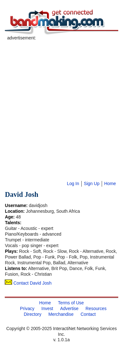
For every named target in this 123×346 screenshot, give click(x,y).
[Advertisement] (60, 101)
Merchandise (60, 314)
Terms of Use (71, 302)
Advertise (69, 308)
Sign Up (91, 183)
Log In (73, 183)
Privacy (27, 308)
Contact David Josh (28, 283)
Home (110, 183)
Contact (88, 314)
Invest (47, 308)
